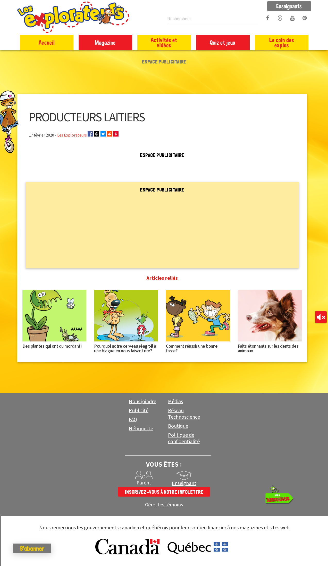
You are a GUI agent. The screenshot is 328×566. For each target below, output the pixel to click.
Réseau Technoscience (184, 414)
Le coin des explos (281, 42)
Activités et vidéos (164, 42)
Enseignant (184, 483)
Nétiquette (141, 428)
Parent (144, 483)
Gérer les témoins (164, 505)
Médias (175, 401)
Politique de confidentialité (184, 438)
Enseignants (289, 6)
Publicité (138, 410)
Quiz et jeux (223, 42)
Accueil (47, 42)
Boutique (178, 426)
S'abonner (32, 548)
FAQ (133, 419)
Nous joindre (142, 401)
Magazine (105, 42)
